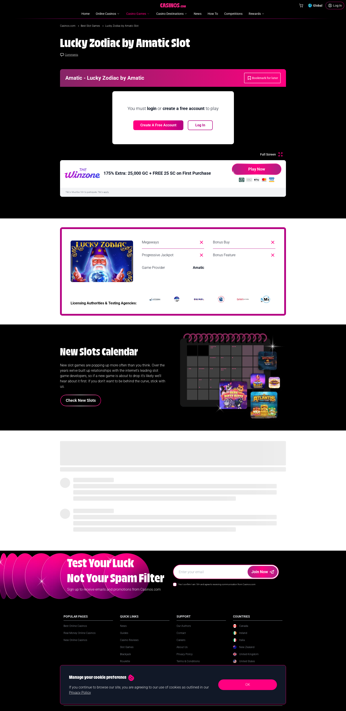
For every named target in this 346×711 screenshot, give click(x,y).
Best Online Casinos (75, 626)
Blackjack (125, 654)
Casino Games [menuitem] (138, 13)
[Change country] (315, 5)
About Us (182, 647)
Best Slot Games (91, 25)
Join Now (262, 571)
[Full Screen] (271, 154)
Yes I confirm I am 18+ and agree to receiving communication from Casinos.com (217, 584)
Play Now (248, 171)
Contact (181, 633)
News (123, 626)
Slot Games (127, 647)
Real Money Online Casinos (80, 633)
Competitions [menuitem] (233, 13)
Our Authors (184, 626)
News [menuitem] (197, 13)
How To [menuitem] (213, 13)
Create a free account (158, 125)
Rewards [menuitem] (257, 13)
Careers (181, 640)
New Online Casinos (75, 640)
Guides (124, 633)
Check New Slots (81, 400)
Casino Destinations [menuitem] (172, 13)
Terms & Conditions (188, 661)
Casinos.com (68, 25)
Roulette (125, 661)
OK (247, 685)
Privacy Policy (185, 654)
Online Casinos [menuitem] (108, 13)
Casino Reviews (129, 640)
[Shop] (301, 5)
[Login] (334, 5)
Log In (200, 125)
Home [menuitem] (85, 13)
